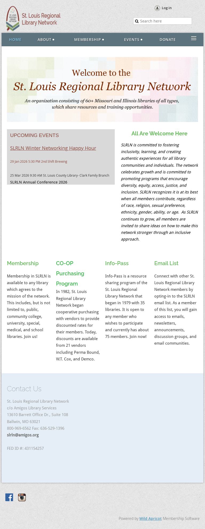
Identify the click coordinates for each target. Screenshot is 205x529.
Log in (167, 7)
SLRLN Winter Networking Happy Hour (53, 148)
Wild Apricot (150, 518)
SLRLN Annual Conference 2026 (38, 182)
